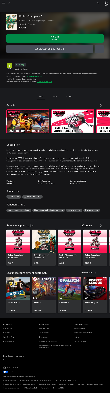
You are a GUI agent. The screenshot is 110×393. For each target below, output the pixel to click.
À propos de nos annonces (11, 388)
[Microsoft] (55, 2)
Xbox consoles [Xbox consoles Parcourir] (7, 328)
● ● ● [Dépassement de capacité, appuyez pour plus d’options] (99, 49)
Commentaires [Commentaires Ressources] (43, 337)
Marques (81, 384)
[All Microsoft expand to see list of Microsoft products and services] (3, 3)
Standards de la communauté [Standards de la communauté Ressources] (48, 341)
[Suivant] (101, 105)
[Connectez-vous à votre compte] (106, 3)
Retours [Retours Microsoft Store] (77, 337)
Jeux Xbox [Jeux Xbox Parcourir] (6, 333)
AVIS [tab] (55, 96)
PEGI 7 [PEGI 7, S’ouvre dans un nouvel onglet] (20, 65)
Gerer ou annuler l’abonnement (66, 380)
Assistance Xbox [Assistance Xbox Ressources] (44, 333)
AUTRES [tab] (69, 96)
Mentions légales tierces (95, 384)
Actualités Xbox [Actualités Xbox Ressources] (44, 328)
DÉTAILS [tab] (41, 96)
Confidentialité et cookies (47, 384)
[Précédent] (95, 105)
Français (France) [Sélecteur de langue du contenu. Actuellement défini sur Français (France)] (12, 367)
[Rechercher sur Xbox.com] (9, 3)
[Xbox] (7, 9)
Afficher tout (86, 225)
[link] (18, 248)
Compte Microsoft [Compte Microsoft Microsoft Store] (80, 328)
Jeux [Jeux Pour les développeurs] (4, 360)
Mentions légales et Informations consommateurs (36, 380)
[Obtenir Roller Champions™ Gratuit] (55, 38)
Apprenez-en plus (34, 76)
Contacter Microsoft (9, 380)
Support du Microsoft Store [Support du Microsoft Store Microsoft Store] (83, 333)
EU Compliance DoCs (31, 388)
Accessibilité (45, 388)
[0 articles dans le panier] (99, 3)
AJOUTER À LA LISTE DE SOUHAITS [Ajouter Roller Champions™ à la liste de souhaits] (49, 49)
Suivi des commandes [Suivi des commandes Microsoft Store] (81, 341)
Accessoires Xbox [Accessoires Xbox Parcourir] (8, 341)
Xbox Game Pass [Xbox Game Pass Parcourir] (8, 337)
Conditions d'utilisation (66, 384)
